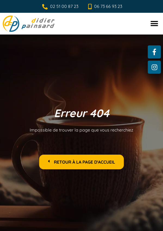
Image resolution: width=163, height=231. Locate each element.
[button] (154, 24)
